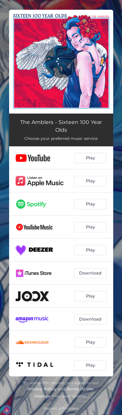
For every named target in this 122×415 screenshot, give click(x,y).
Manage (42, 396)
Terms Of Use (80, 388)
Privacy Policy (41, 388)
